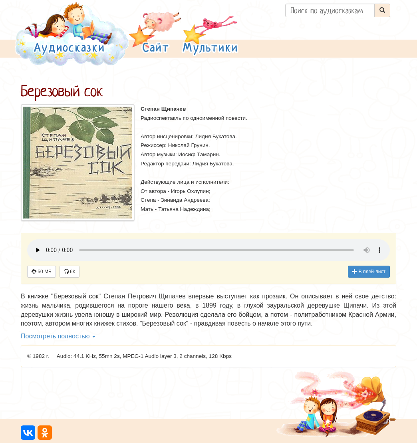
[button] (155, 33)
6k (69, 271)
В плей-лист (368, 271)
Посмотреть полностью (58, 336)
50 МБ (42, 271)
